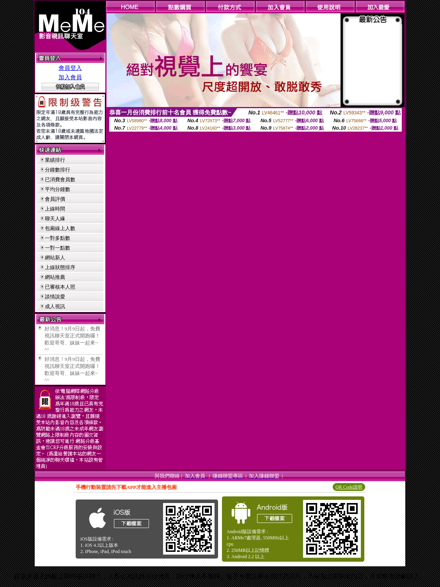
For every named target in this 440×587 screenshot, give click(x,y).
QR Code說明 (348, 487)
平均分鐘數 (57, 189)
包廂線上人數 (60, 228)
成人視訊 (55, 306)
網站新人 (55, 257)
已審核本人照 (60, 287)
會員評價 (55, 199)
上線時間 (55, 209)
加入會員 (70, 77)
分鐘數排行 (57, 170)
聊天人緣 (55, 218)
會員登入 (70, 68)
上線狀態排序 (60, 267)
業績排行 (55, 160)
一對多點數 (57, 238)
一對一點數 (57, 248)
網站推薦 (55, 277)
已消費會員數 (60, 179)
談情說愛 (55, 297)
